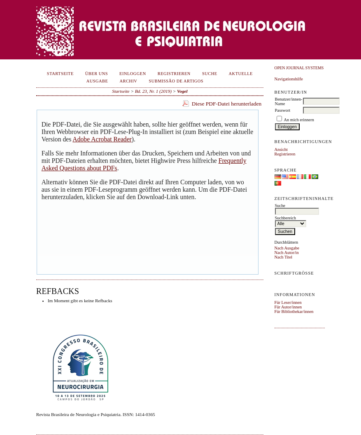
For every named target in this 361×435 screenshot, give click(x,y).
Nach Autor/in (287, 252)
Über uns (96, 73)
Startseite (60, 73)
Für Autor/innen (288, 307)
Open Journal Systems (299, 68)
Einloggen (132, 73)
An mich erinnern (299, 120)
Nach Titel (284, 257)
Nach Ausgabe (287, 248)
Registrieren (285, 154)
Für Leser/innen (288, 302)
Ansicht (281, 149)
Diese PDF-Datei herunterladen (226, 104)
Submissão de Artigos (176, 81)
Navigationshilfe (289, 79)
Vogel (182, 91)
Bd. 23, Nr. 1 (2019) (153, 91)
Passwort (283, 110)
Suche (209, 73)
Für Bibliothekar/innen (294, 311)
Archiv (128, 81)
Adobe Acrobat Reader (101, 139)
